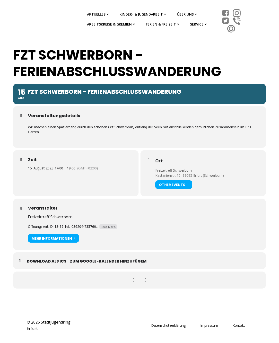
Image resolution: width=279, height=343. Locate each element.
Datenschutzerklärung (168, 325)
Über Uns (187, 14)
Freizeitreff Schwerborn (173, 170)
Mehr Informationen (53, 238)
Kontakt (239, 325)
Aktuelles (98, 14)
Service (199, 24)
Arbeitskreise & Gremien (111, 24)
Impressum (209, 325)
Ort (159, 161)
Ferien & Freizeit (163, 24)
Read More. (108, 227)
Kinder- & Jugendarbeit (143, 14)
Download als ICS (46, 261)
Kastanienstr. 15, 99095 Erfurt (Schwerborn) (189, 175)
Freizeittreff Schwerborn (50, 217)
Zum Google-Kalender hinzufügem (108, 261)
